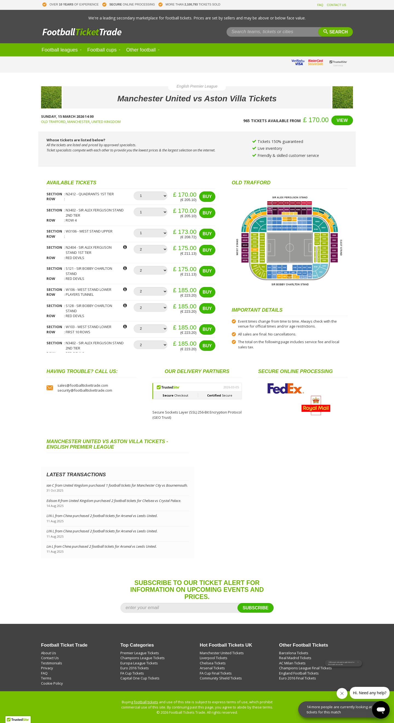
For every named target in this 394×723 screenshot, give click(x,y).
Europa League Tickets (139, 663)
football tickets (146, 701)
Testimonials (51, 663)
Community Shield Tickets (221, 678)
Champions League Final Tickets (305, 667)
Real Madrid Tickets (295, 657)
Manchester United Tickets (222, 652)
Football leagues (60, 50)
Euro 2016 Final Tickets (297, 678)
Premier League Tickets (139, 652)
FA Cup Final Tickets (216, 673)
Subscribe (255, 608)
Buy (207, 196)
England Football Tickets (299, 673)
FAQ (320, 5)
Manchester (78, 121)
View (342, 120)
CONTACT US (336, 5)
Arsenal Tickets (212, 667)
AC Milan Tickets (292, 663)
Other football (141, 50)
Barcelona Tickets (293, 652)
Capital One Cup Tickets (140, 678)
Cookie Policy (52, 683)
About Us (48, 652)
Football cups (102, 50)
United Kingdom (106, 121)
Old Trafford (53, 121)
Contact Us (50, 657)
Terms (46, 678)
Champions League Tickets (142, 657)
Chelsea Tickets (213, 663)
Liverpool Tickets (213, 657)
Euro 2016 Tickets (134, 667)
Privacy (47, 667)
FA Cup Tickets (132, 673)
